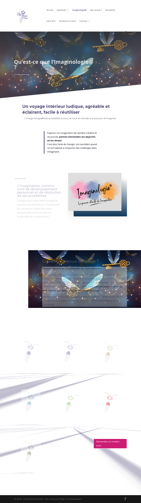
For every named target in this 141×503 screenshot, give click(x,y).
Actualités (110, 10)
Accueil (50, 10)
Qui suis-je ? (96, 10)
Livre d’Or (51, 21)
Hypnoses (61, 10)
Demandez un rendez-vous (108, 443)
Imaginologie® (79, 10)
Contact (83, 21)
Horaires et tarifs (67, 21)
